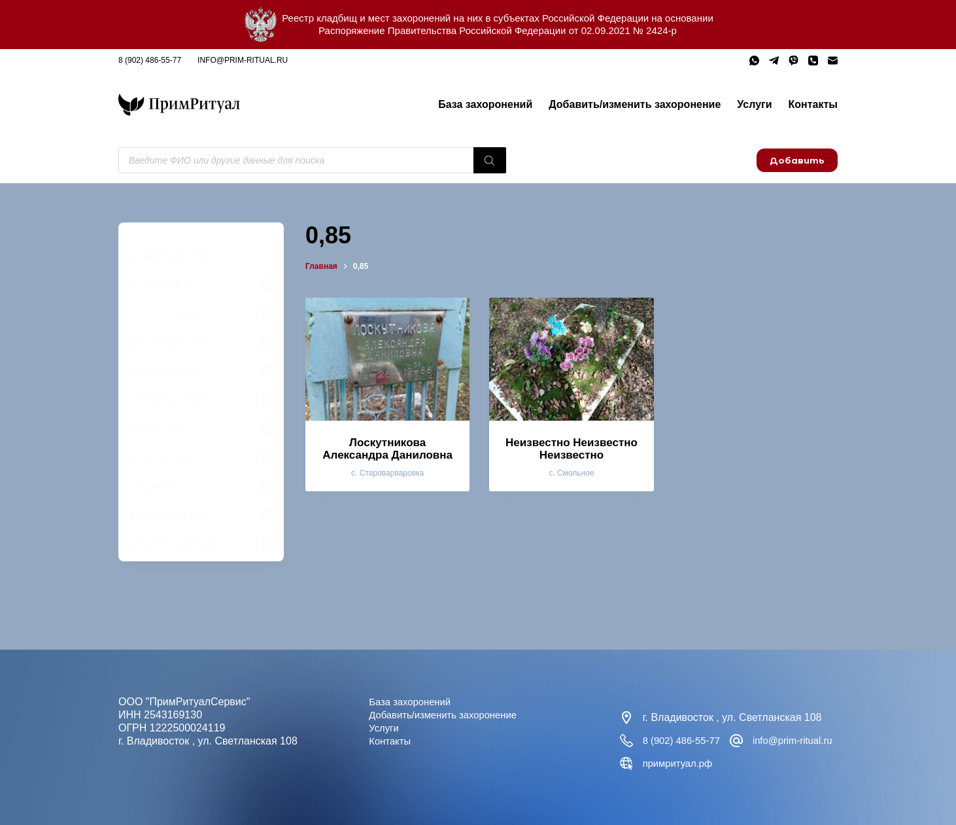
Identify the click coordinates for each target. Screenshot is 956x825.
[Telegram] (774, 60)
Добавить (797, 160)
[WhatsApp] (754, 60)
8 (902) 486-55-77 (149, 60)
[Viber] (793, 60)
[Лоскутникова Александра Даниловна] (387, 359)
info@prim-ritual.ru (242, 60)
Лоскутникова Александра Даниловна (387, 448)
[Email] (833, 60)
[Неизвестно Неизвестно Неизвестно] (571, 359)
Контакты (813, 104)
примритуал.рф (798, 763)
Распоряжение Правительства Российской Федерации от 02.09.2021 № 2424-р (497, 30)
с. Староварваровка (387, 473)
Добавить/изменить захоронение (635, 104)
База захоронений (485, 104)
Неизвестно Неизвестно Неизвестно (571, 448)
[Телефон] (813, 60)
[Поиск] (489, 160)
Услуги (754, 104)
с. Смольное (571, 473)
